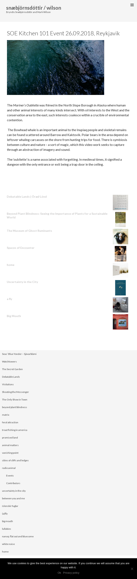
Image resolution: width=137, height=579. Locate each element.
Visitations (8, 384)
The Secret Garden (12, 369)
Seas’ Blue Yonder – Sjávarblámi (19, 353)
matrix (5, 414)
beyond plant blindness (14, 407)
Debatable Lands (11, 376)
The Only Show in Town (14, 399)
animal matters (10, 445)
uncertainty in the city (14, 490)
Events (10, 475)
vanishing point (10, 452)
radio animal (9, 467)
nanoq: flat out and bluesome (18, 536)
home (5, 551)
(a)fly (5, 513)
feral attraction (10, 422)
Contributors (13, 483)
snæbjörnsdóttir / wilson (33, 8)
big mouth (7, 521)
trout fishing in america (14, 429)
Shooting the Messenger (15, 391)
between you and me (13, 498)
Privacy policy (71, 572)
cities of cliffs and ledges (15, 460)
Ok (59, 572)
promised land (10, 437)
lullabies (6, 528)
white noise (8, 544)
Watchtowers (9, 361)
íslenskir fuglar (10, 505)
